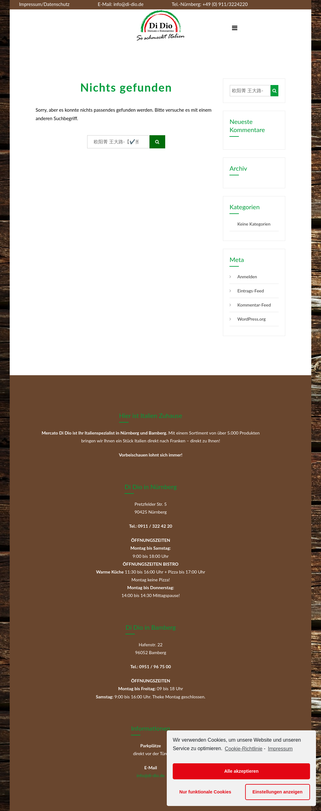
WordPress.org (251, 319)
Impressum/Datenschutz (44, 4)
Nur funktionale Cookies (205, 791)
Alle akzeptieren (241, 771)
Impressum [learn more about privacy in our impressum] (280, 748)
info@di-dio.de (128, 4)
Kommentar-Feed (254, 304)
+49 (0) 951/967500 (88, 12)
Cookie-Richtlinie (243, 748)
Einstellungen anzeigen (277, 791)
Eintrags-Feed (250, 290)
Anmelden (247, 276)
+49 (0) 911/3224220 (224, 4)
